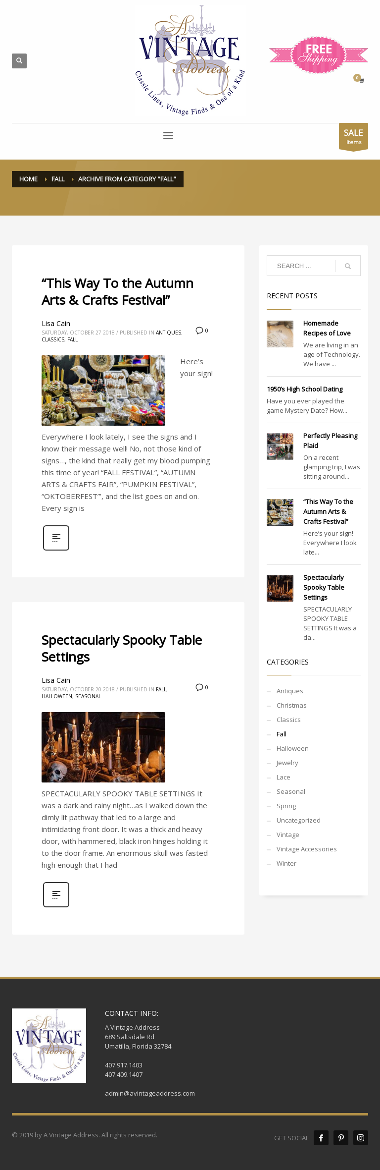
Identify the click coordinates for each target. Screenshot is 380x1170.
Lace (283, 777)
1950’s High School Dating (304, 389)
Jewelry (287, 762)
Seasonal (88, 696)
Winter (286, 863)
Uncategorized (299, 820)
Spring (286, 805)
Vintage (288, 834)
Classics (53, 339)
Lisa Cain (56, 323)
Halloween (57, 696)
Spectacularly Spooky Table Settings (122, 648)
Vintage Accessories (307, 848)
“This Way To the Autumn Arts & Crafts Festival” (117, 291)
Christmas (292, 705)
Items (353, 138)
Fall (72, 339)
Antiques (168, 332)
